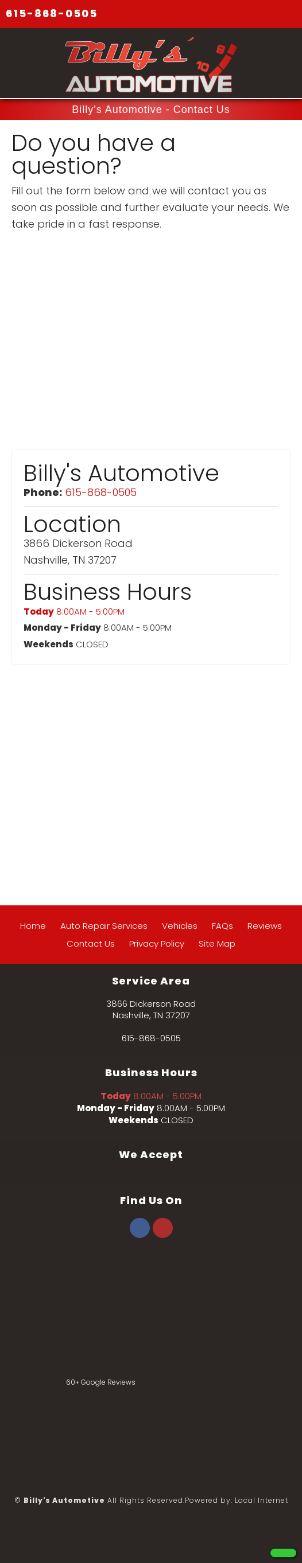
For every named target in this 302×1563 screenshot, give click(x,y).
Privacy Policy (156, 943)
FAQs (222, 926)
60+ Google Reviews (100, 1382)
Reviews (264, 926)
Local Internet (261, 1500)
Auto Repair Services (104, 926)
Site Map (217, 943)
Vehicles (180, 926)
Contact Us (91, 943)
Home (33, 926)
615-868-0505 (52, 13)
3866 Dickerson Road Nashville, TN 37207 (151, 1009)
